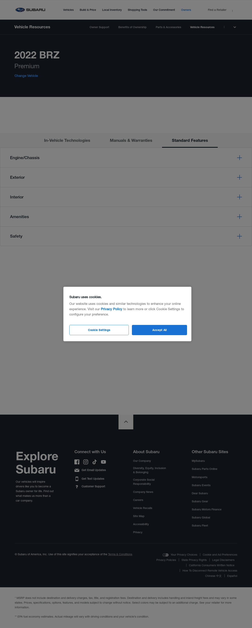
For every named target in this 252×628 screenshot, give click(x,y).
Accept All (159, 330)
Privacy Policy (111, 309)
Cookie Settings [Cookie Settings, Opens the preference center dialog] (99, 330)
